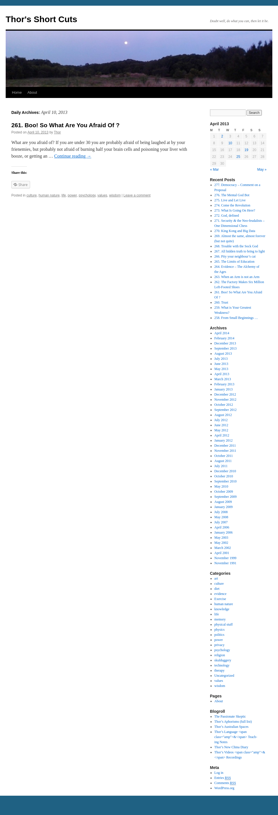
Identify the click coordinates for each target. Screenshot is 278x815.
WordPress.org (224, 788)
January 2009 (223, 507)
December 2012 (225, 394)
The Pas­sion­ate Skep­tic (230, 716)
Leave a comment (136, 195)
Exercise (220, 599)
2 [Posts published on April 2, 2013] (222, 136)
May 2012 (221, 430)
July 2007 (221, 522)
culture (31, 195)
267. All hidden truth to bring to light (239, 251)
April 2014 (221, 333)
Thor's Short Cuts (41, 19)
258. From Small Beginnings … (236, 318)
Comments (225, 783)
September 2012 (225, 410)
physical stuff (223, 624)
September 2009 (225, 497)
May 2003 (221, 538)
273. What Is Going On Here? (234, 210)
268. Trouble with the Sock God (236, 246)
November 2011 (225, 451)
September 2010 (225, 481)
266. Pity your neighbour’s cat (235, 256)
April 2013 (221, 374)
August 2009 (223, 502)
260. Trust (221, 302)
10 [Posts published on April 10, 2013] (230, 143)
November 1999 (225, 558)
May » (262, 170)
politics (219, 635)
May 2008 (221, 517)
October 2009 (223, 492)
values (102, 195)
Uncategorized (224, 676)
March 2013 (222, 379)
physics (219, 630)
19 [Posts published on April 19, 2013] (246, 150)
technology (221, 665)
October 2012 (223, 405)
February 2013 (224, 384)
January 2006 (223, 532)
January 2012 (223, 440)
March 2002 (222, 548)
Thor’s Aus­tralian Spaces (231, 727)
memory (220, 619)
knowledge (221, 609)
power (72, 195)
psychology (87, 195)
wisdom (115, 195)
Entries (222, 778)
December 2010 (225, 471)
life (64, 195)
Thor (57, 132)
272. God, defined (226, 216)
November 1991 (225, 563)
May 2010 (221, 486)
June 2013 (221, 364)
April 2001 (221, 553)
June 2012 (221, 425)
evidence (220, 594)
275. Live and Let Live (230, 200)
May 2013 (221, 369)
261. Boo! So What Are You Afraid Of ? (65, 125)
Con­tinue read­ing (72, 156)
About (32, 92)
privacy (219, 645)
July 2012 (221, 420)
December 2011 (225, 446)
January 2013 (223, 389)
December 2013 (225, 343)
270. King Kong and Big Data (234, 231)
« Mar (214, 170)
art (216, 578)
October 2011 (223, 456)
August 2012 (223, 415)
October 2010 (223, 476)
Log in (219, 773)
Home (17, 92)
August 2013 (223, 354)
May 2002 (221, 543)
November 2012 (225, 400)
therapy (219, 670)
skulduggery (222, 660)
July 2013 (221, 359)
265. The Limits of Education (234, 262)
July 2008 (221, 512)
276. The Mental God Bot (231, 195)
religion (219, 655)
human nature (49, 195)
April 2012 (221, 435)
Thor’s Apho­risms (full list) (233, 722)
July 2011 (221, 466)
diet (217, 589)
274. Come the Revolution (232, 205)
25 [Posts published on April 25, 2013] (238, 157)
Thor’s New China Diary (231, 747)
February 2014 (224, 338)
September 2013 (225, 348)
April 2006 (221, 527)
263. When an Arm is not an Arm (237, 277)
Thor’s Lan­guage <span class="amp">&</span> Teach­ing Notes (235, 737)
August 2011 (223, 461)
